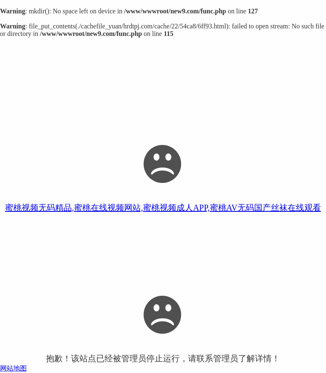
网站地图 (13, 368)
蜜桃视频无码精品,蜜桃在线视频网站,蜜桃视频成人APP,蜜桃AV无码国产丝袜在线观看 (163, 207)
